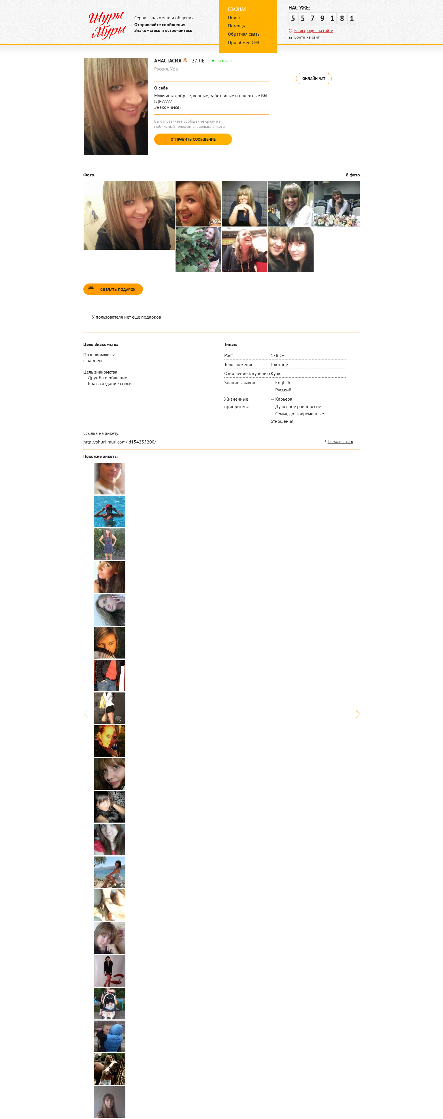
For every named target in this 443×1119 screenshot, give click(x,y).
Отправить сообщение (193, 139)
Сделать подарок (118, 289)
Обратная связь (243, 34)
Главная (237, 9)
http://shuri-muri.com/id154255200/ (119, 442)
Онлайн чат (313, 78)
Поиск (234, 17)
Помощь (236, 25)
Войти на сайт (307, 37)
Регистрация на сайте (313, 30)
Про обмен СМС (244, 42)
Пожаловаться (340, 441)
